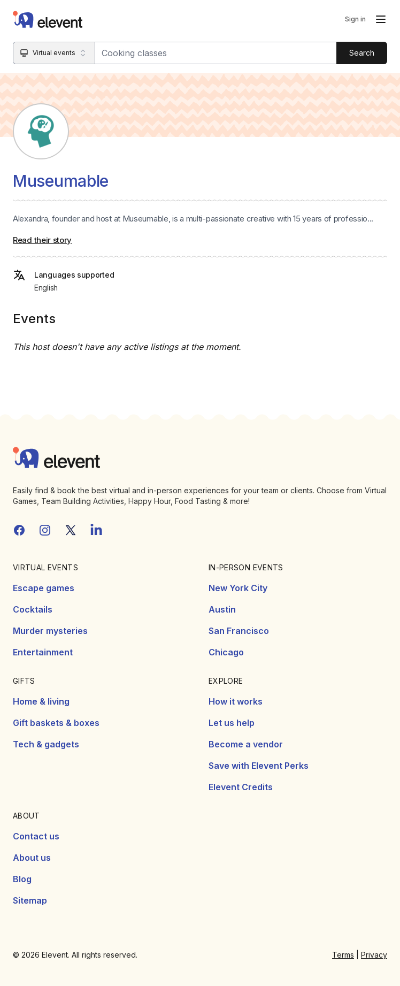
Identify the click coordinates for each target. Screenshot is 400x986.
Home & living (41, 701)
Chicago (226, 652)
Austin (222, 609)
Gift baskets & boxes (56, 722)
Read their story (42, 240)
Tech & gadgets (46, 744)
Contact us (36, 836)
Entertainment (43, 652)
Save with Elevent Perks (259, 765)
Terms (343, 954)
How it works (236, 701)
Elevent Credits (241, 787)
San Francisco (239, 630)
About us (32, 857)
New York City (238, 588)
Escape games (43, 588)
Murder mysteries (50, 630)
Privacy (374, 954)
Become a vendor (246, 744)
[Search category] (54, 53)
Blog (22, 879)
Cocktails (32, 609)
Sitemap (30, 900)
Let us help (232, 722)
